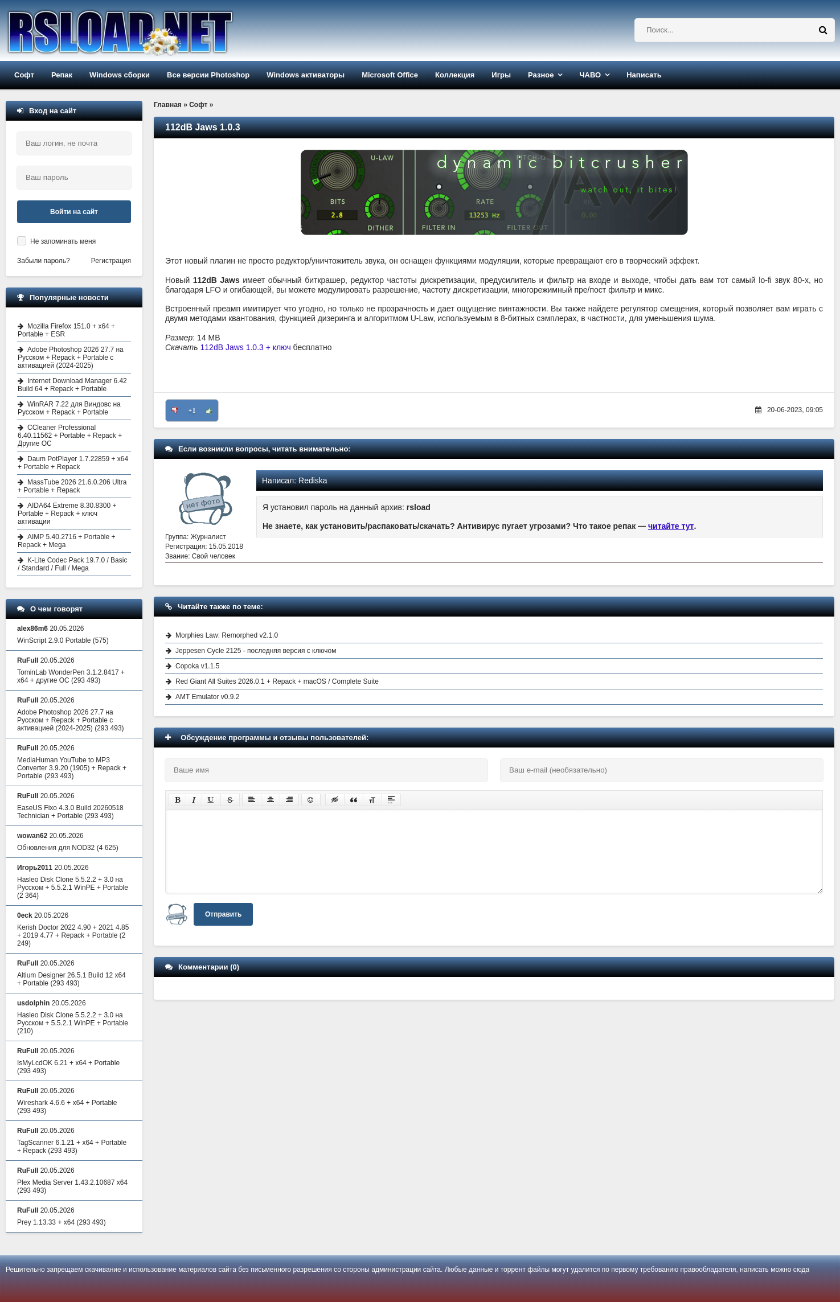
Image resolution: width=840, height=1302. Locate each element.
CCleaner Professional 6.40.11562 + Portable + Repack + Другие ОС (70, 435)
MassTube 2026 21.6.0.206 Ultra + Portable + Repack (72, 486)
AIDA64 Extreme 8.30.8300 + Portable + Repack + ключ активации (67, 513)
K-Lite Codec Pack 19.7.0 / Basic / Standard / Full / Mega (72, 564)
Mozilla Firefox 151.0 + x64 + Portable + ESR (66, 330)
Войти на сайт (74, 212)
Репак (61, 75)
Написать (643, 75)
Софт (24, 75)
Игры (501, 75)
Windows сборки (119, 75)
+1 (192, 410)
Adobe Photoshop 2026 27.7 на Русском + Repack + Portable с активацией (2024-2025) (71, 357)
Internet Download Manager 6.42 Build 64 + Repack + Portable (72, 385)
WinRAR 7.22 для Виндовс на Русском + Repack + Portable (69, 408)
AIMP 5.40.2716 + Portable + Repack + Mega (67, 541)
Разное (541, 75)
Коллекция (454, 75)
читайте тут (671, 526)
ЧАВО (590, 75)
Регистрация (111, 261)
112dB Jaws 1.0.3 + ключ (245, 347)
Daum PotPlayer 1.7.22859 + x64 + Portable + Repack (73, 463)
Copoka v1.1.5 (197, 666)
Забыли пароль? (43, 261)
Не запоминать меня (63, 241)
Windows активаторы (306, 75)
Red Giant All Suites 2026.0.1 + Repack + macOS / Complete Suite (277, 681)
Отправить (223, 914)
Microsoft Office (390, 75)
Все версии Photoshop (208, 75)
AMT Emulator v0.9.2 (207, 697)
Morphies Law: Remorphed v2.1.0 (226, 635)
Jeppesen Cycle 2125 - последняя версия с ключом (255, 651)
